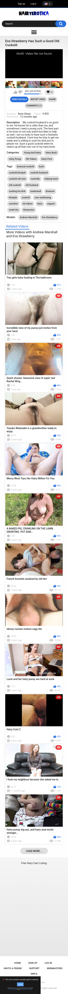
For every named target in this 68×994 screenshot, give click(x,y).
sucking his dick (17, 191)
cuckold (26, 197)
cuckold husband (39, 172)
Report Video (37, 99)
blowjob (13, 197)
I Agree (20, 984)
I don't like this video (20, 92)
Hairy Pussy (15, 159)
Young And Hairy (32, 152)
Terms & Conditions (13, 989)
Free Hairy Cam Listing (34, 863)
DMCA (34, 973)
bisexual (50, 191)
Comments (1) (34, 105)
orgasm (51, 203)
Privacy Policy (23, 989)
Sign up (21, 4)
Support (34, 968)
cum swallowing (43, 197)
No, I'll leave (29, 989)
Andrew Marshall (28, 217)
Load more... (34, 851)
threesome (28, 210)
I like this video (15, 92)
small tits (13, 210)
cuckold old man (17, 179)
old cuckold (15, 185)
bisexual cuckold (25, 166)
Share (52, 99)
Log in (33, 4)
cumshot (13, 203)
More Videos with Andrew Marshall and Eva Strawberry (31, 234)
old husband (32, 185)
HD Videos (31, 159)
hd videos (27, 203)
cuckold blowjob (17, 172)
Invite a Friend (13, 968)
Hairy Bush (51, 152)
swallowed (35, 191)
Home (17, 963)
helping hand (51, 179)
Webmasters (54, 968)
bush (41, 166)
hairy (39, 203)
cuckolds (35, 179)
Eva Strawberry (49, 217)
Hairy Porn (46, 159)
